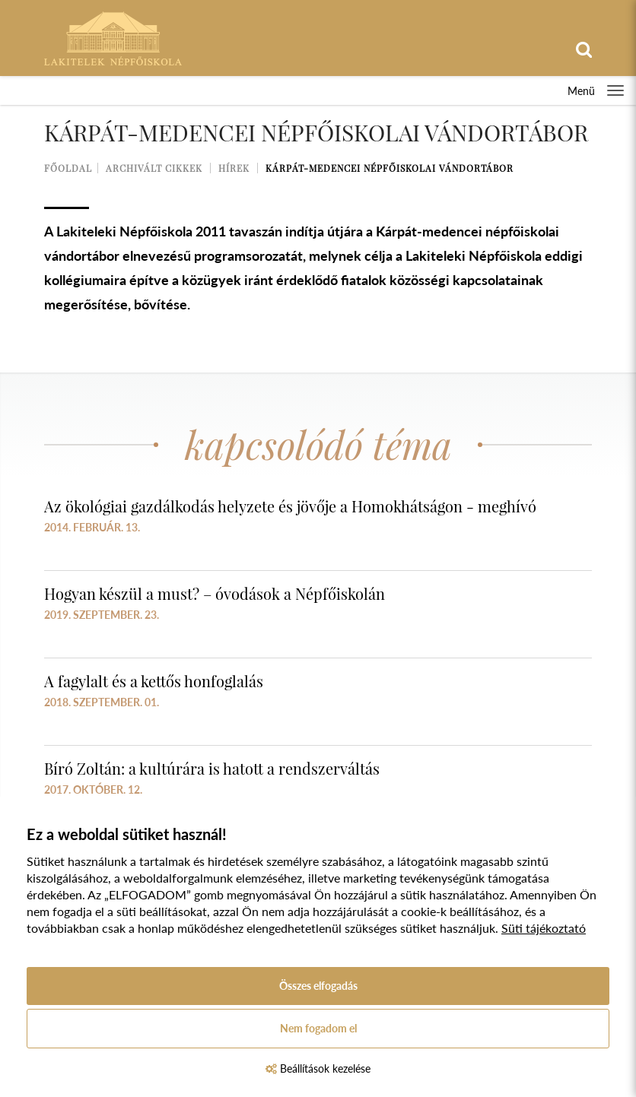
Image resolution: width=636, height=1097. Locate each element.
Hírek (234, 168)
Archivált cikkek (154, 168)
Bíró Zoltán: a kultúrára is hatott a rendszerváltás (212, 768)
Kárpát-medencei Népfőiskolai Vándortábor (390, 168)
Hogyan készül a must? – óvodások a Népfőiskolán (214, 593)
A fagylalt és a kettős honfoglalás (153, 681)
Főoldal (68, 168)
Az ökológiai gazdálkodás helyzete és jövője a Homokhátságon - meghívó (290, 506)
